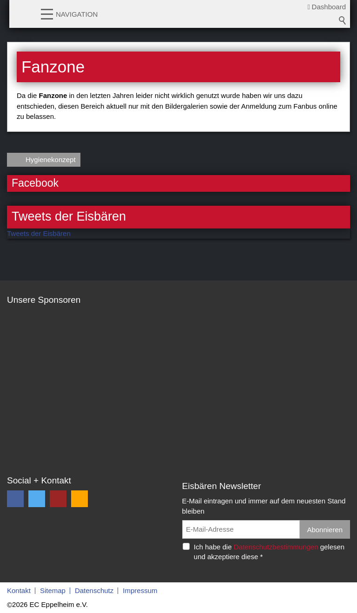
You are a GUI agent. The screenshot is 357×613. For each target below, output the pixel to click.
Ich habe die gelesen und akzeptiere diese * (269, 552)
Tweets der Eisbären (39, 233)
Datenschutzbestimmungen (276, 547)
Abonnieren (325, 530)
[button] (47, 13)
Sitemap (53, 590)
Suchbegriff (342, 20)
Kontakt (19, 590)
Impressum (140, 590)
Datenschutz (94, 590)
